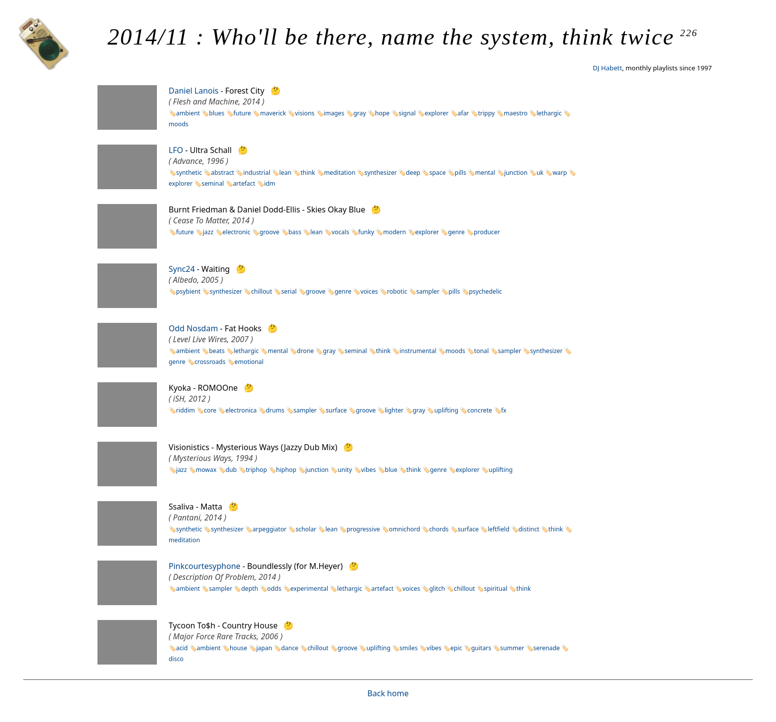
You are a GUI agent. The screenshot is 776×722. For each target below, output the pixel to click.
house (238, 648)
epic (456, 648)
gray (359, 113)
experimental (310, 588)
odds (274, 588)
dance (289, 648)
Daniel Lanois (194, 90)
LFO (176, 150)
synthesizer (380, 172)
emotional (249, 362)
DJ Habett (607, 67)
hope (382, 113)
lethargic (549, 113)
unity (345, 469)
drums (275, 410)
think (307, 172)
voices (369, 291)
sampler (427, 291)
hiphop (286, 469)
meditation (339, 172)
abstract (222, 172)
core (210, 410)
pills (460, 172)
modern (394, 232)
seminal (212, 183)
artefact (244, 183)
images (334, 113)
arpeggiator (269, 529)
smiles (408, 648)
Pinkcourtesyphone (205, 566)
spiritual (495, 588)
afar (463, 113)
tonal (481, 351)
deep (413, 172)
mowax (206, 469)
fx (504, 410)
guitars (481, 648)
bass (295, 232)
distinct (529, 529)
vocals (340, 232)
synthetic (189, 172)
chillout (261, 291)
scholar (305, 529)
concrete (479, 410)
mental (485, 172)
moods (455, 351)
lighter (394, 410)
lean (285, 172)
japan (264, 648)
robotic (397, 291)
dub (231, 469)
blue (391, 469)
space (437, 172)
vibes (368, 469)
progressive (363, 529)
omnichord (404, 529)
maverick (273, 113)
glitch (437, 588)
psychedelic (485, 291)
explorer (436, 113)
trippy (486, 113)
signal (407, 113)
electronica (240, 410)
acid (182, 648)
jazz (208, 232)
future (242, 113)
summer (512, 648)
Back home (387, 693)
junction (516, 172)
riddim (185, 410)
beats (217, 351)
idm (269, 183)
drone (305, 351)
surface (336, 410)
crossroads (210, 362)
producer (487, 232)
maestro (516, 113)
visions (304, 113)
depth (249, 588)
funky (366, 232)
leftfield (498, 529)
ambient (188, 113)
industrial (256, 172)
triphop (256, 469)
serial (288, 291)
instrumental (417, 351)
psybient (188, 291)
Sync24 (182, 268)
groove (269, 232)
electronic (236, 232)
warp (559, 172)
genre (456, 232)
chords (438, 529)
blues (216, 113)
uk (539, 172)
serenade (547, 648)
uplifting (446, 410)
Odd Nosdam (193, 328)
